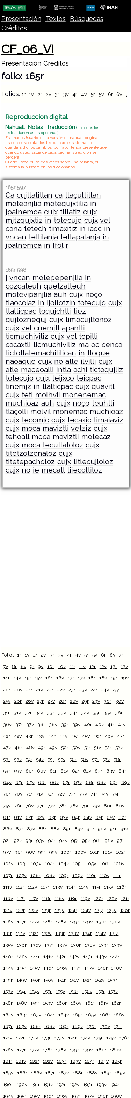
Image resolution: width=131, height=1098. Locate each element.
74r (93, 794)
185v (8, 1072)
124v (86, 910)
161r (89, 1003)
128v (61, 921)
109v (77, 875)
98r (18, 852)
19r (114, 678)
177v (34, 1049)
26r (18, 701)
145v (35, 968)
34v (85, 712)
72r (50, 794)
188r (78, 1072)
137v (62, 945)
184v (103, 1061)
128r (47, 921)
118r (46, 898)
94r (52, 840)
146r (48, 968)
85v (111, 817)
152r (86, 980)
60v (41, 771)
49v (53, 747)
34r (73, 712)
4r (74, 94)
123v (59, 910)
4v (84, 94)
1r (24, 94)
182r (34, 1061)
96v (109, 840)
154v (34, 991)
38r (41, 724)
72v (61, 794)
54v (40, 759)
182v (48, 1061)
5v (101, 94)
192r (61, 1084)
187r (50, 1072)
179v (88, 1049)
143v (101, 956)
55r (51, 759)
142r (61, 956)
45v (86, 736)
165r (77, 1015)
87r (19, 828)
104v (63, 863)
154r (21, 991)
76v (30, 805)
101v (107, 852)
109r (63, 875)
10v (62, 666)
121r (125, 898)
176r (124, 1038)
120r (98, 898)
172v (33, 1038)
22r (50, 689)
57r (95, 759)
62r (75, 771)
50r (64, 747)
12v (103, 666)
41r (111, 724)
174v (85, 1038)
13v (124, 666)
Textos (55, 18)
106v (119, 863)
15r (28, 678)
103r (22, 863)
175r (98, 1038)
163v (36, 1015)
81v (18, 817)
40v (99, 724)
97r (120, 840)
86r (122, 817)
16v (60, 678)
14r (6, 678)
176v (8, 1049)
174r (72, 1038)
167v (21, 1026)
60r (30, 771)
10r (50, 666)
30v (119, 701)
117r (21, 898)
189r (106, 1072)
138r (76, 945)
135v (8, 945)
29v (96, 701)
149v (21, 980)
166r (105, 1015)
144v (8, 968)
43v (40, 736)
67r (66, 782)
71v (39, 794)
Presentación (21, 18)
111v (7, 887)
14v (17, 678)
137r (48, 945)
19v (125, 678)
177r (21, 1049)
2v (48, 94)
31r (6, 712)
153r (112, 980)
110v (104, 875)
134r (87, 933)
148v (116, 968)
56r (73, 759)
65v (31, 782)
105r (77, 863)
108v (49, 875)
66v (54, 782)
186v (36, 1072)
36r (119, 712)
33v (62, 712)
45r (74, 736)
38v (53, 724)
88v (54, 828)
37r (18, 724)
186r (22, 1072)
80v (120, 805)
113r (45, 887)
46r (97, 736)
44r (52, 736)
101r (94, 852)
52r (108, 747)
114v (83, 887)
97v (7, 852)
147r (75, 968)
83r (52, 817)
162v (8, 1015)
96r (97, 840)
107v (21, 875)
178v (61, 1049)
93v (40, 840)
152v (99, 980)
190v (22, 1084)
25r (116, 689)
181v (21, 1061)
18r (91, 678)
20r (6, 689)
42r (6, 736)
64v (7, 782)
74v (104, 794)
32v (39, 712)
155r (47, 991)
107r (8, 875)
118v (59, 898)
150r (35, 980)
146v (62, 968)
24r (93, 689)
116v (8, 898)
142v (74, 956)
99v (53, 852)
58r (117, 759)
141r (35, 956)
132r (33, 933)
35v (107, 712)
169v (77, 1026)
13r (113, 666)
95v (86, 840)
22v (61, 689)
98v (30, 852)
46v (109, 736)
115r (96, 887)
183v (75, 1061)
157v (113, 991)
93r (29, 840)
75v (6, 805)
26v (30, 701)
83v (64, 817)
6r (110, 94)
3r (57, 94)
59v (18, 771)
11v (82, 666)
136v (35, 945)
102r (120, 852)
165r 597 (16, 187)
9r (32, 666)
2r (40, 94)
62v (87, 771)
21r (29, 689)
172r (20, 1038)
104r (49, 863)
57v (106, 759)
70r (6, 794)
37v (30, 724)
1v (31, 94)
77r (40, 805)
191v (48, 1084)
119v (85, 898)
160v (76, 1003)
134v (101, 933)
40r (88, 724)
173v (59, 1038)
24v (105, 689)
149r (8, 980)
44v (63, 736)
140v (22, 956)
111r (117, 875)
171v (7, 1038)
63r (98, 771)
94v (63, 840)
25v (6, 701)
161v (103, 1003)
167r (8, 1026)
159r (34, 1003)
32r (28, 712)
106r (105, 863)
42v (18, 736)
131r (7, 933)
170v (105, 1026)
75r (115, 794)
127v (34, 921)
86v (7, 828)
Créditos (14, 28)
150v (48, 980)
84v (87, 817)
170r (91, 1026)
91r (113, 828)
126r (125, 910)
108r (35, 875)
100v (80, 852)
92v (18, 840)
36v (7, 724)
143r (88, 956)
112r (20, 887)
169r (63, 1026)
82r (29, 817)
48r (18, 747)
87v (31, 828)
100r (66, 852)
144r (114, 956)
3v (66, 94)
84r (76, 817)
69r (113, 782)
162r (116, 1003)
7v (5, 666)
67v (78, 782)
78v (74, 805)
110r (91, 875)
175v (111, 1038)
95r (74, 840)
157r (100, 991)
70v (18, 794)
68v (101, 782)
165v (91, 1015)
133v (73, 933)
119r (72, 898)
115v (108, 887)
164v (63, 1015)
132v (46, 933)
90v (102, 828)
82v (40, 817)
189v (120, 1072)
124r (72, 910)
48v (30, 747)
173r (46, 1038)
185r (117, 1061)
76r (18, 805)
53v (18, 759)
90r (90, 828)
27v (51, 701)
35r (96, 712)
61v (64, 771)
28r (62, 701)
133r (60, 933)
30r (107, 701)
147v (89, 968)
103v (36, 863)
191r (35, 1084)
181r (7, 1061)
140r (8, 956)
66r (42, 782)
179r (74, 1049)
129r (74, 921)
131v (20, 933)
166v (119, 1015)
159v (48, 1003)
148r (103, 968)
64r (122, 771)
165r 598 (16, 270)
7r (121, 655)
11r (72, 666)
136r (22, 945)
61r (53, 771)
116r (121, 887)
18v (103, 678)
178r (47, 1049)
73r (71, 794)
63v (110, 771)
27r (40, 701)
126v (8, 921)
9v (40, 666)
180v (115, 1049)
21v (39, 689)
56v (84, 759)
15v (38, 678)
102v (8, 863)
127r (21, 921)
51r (87, 747)
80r (108, 805)
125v (111, 910)
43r (29, 736)
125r (99, 910)
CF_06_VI (27, 49)
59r (6, 771)
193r (88, 1084)
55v (61, 759)
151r (61, 980)
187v (64, 1072)
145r (21, 968)
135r (113, 933)
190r (8, 1084)
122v (33, 910)
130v (115, 921)
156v (87, 991)
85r (99, 817)
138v (90, 945)
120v (112, 898)
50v (76, 747)
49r (41, 747)
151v (74, 980)
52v (119, 747)
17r (71, 678)
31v (17, 712)
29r (85, 701)
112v (32, 887)
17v (81, 678)
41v (121, 724)
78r (62, 805)
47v (7, 747)
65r (19, 782)
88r (42, 828)
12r (92, 666)
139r (103, 945)
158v (21, 1003)
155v (60, 991)
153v (8, 991)
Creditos (56, 63)
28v (74, 701)
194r (114, 1084)
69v (125, 782)
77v (51, 805)
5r (92, 94)
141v (48, 956)
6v (119, 94)
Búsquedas (86, 18)
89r (67, 828)
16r (48, 678)
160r (62, 1003)
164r (49, 1015)
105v (91, 863)
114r (70, 887)
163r (22, 1015)
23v (83, 689)
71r (29, 794)
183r (61, 1061)
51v (97, 747)
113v (58, 887)
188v (92, 1072)
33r (50, 712)
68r (90, 782)
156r (73, 991)
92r (6, 840)
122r (20, 910)
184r (89, 1061)
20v (18, 689)
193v (101, 1084)
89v (78, 828)
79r (85, 805)
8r (14, 666)
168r (35, 1026)
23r (71, 689)
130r (101, 921)
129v (88, 921)
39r (64, 724)
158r (8, 1003)
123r (46, 910)
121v (7, 910)
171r (118, 1026)
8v (23, 666)
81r (6, 817)
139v (117, 945)
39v (76, 724)
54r (29, 759)
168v (49, 1026)
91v (124, 828)
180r (101, 1049)
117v (33, 898)
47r (120, 736)
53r (6, 759)
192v (74, 1084)
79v (96, 805)
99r (41, 852)
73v (83, 794)
